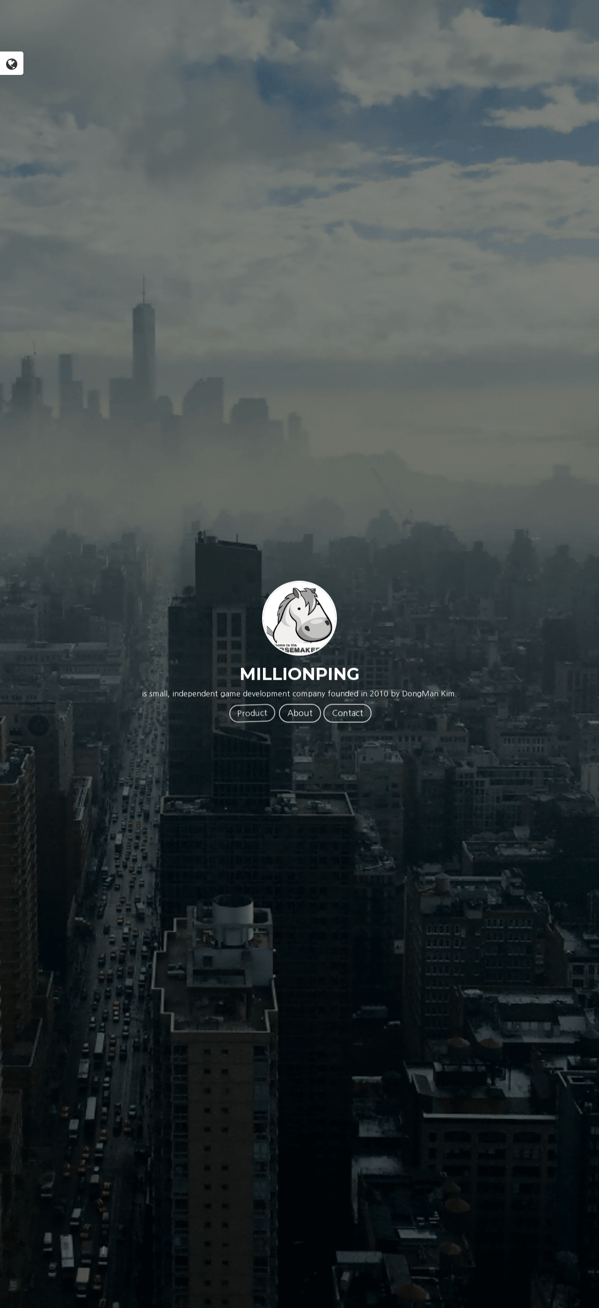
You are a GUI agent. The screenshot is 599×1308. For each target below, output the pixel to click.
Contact (347, 713)
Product (252, 713)
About (300, 713)
